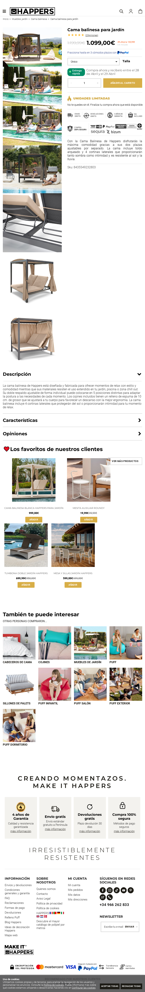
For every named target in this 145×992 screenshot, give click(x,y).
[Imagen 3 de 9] (90, 643)
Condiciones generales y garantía (17, 892)
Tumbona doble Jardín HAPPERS (26, 573)
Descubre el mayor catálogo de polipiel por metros (50, 926)
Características (20, 420)
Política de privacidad (49, 904)
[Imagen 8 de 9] (126, 685)
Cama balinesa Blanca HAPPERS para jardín (33, 508)
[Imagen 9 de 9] (19, 726)
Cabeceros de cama (17, 662)
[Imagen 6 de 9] (54, 685)
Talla (126, 61)
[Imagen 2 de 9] (54, 643)
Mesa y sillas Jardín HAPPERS (73, 573)
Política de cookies (47, 909)
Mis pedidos (75, 891)
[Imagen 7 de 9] (90, 685)
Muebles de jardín (87, 662)
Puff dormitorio (15, 745)
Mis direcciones (77, 900)
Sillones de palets (16, 704)
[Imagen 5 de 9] (19, 685)
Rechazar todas (129, 985)
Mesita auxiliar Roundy (89, 508)
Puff (113, 662)
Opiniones (91, 35)
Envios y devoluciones (18, 886)
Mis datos (74, 896)
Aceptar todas (102, 985)
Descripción (17, 374)
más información (20, 832)
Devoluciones (13, 913)
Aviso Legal (43, 899)
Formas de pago (15, 909)
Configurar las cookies (22, 987)
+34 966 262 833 (114, 906)
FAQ (7, 899)
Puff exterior (120, 704)
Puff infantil (48, 704)
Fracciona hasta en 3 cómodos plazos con (98, 52)
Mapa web (11, 936)
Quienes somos (46, 890)
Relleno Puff (12, 918)
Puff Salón (82, 704)
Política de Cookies (65, 982)
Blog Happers (13, 923)
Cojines (44, 662)
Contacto (42, 895)
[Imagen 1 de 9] (19, 643)
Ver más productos (125, 461)
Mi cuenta (74, 886)
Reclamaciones (14, 904)
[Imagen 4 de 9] (126, 643)
